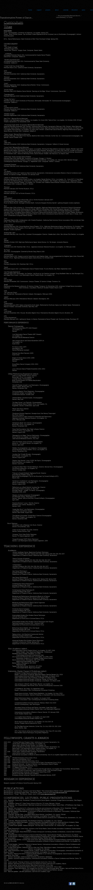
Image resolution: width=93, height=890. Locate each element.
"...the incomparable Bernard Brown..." (69, 15)
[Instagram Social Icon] (73, 883)
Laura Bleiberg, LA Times (64, 17)
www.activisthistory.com (71, 791)
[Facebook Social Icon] (70, 883)
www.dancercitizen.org (59, 792)
